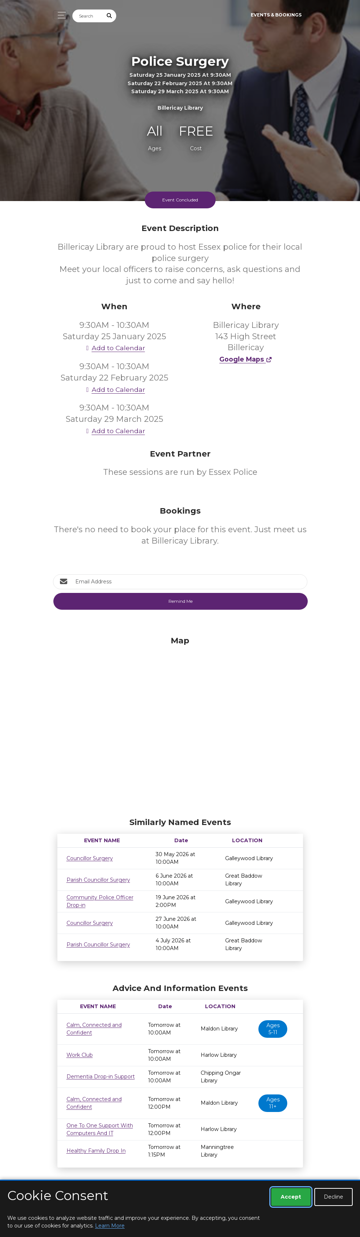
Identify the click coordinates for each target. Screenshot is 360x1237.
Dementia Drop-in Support (101, 1076)
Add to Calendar (114, 348)
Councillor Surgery (90, 858)
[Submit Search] (109, 16)
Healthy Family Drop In (96, 1150)
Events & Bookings (276, 15)
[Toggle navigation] (60, 15)
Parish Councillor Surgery (98, 880)
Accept (291, 1197)
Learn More (110, 1225)
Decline (333, 1197)
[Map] (180, 725)
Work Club (80, 1055)
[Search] (87, 16)
